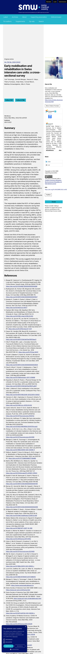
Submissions (62, 1)
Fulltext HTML (20, 100)
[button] (54, 161)
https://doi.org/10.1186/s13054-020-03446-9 (20, 450)
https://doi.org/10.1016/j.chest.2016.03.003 (19, 316)
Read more (15, 636)
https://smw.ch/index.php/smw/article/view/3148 (54, 100)
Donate (54, 201)
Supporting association (39, 17)
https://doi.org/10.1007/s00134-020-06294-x (20, 613)
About (24, 17)
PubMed (48, 195)
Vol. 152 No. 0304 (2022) (12, 62)
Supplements (20, 21)
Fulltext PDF (9, 100)
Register (48, 1)
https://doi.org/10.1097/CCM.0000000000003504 (22, 365)
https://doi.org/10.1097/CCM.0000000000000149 (22, 484)
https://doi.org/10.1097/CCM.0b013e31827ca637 (21, 386)
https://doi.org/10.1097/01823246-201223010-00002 (23, 394)
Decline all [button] (20, 646)
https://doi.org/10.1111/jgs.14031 (28, 352)
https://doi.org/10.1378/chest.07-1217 (20, 329)
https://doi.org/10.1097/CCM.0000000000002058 (22, 507)
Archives (15, 17)
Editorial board (56, 17)
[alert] (14, 638)
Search (41, 21)
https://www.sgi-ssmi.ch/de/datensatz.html (27, 598)
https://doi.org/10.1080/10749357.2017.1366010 (21, 577)
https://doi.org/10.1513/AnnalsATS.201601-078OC (21, 473)
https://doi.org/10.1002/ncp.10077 (16, 307)
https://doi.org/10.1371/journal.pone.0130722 (20, 416)
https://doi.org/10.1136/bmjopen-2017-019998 (20, 377)
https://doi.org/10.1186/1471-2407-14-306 (19, 528)
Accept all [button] (8, 646)
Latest (5, 17)
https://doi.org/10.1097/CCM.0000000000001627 (21, 297)
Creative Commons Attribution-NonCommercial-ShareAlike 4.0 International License (53, 182)
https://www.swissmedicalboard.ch (22, 585)
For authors (7, 21)
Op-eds (32, 21)
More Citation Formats (52, 106)
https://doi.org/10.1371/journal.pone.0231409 (20, 551)
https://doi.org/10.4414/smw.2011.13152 (18, 539)
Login (55, 1)
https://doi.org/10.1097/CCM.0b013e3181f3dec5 (21, 339)
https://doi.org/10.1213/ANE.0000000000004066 (21, 286)
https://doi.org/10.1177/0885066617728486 (22, 458)
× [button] (25, 626)
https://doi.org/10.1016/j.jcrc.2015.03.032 (19, 405)
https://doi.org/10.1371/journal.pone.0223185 (20, 437)
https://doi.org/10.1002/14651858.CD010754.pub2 (21, 426)
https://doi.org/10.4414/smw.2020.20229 (19, 624)
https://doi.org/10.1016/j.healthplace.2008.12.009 (21, 515)
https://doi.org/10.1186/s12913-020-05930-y (20, 566)
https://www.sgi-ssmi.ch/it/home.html (18, 590)
